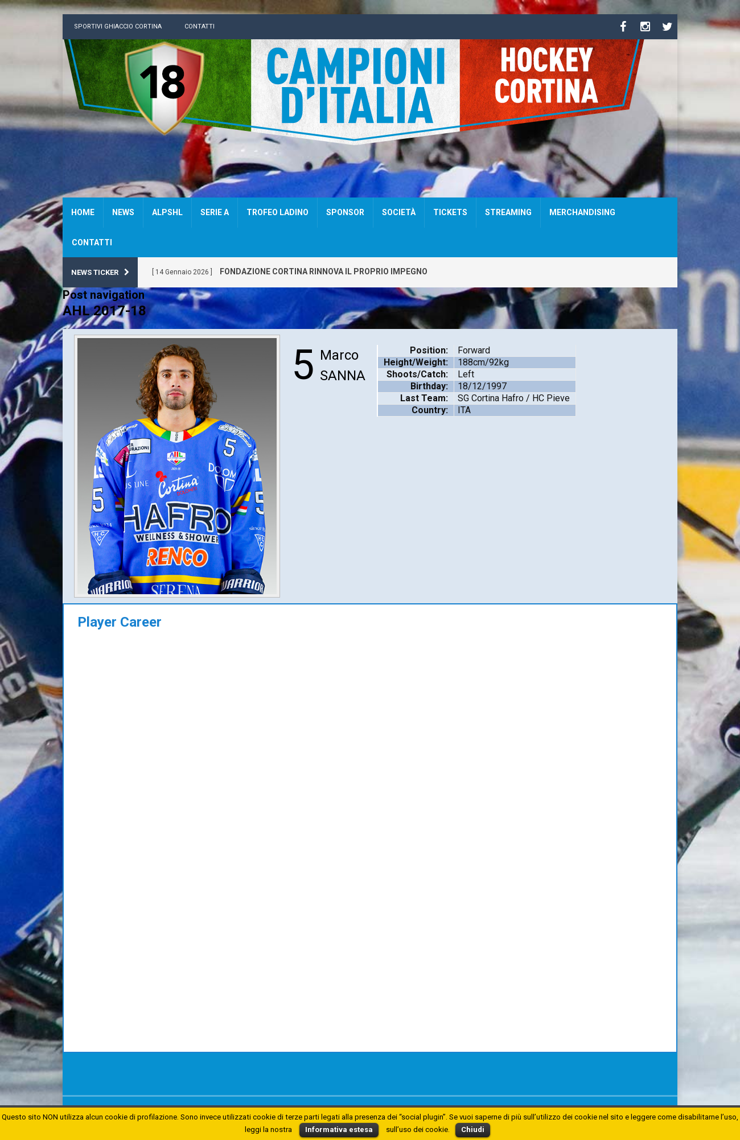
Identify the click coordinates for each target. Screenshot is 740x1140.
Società (399, 212)
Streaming (508, 212)
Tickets (450, 212)
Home (82, 212)
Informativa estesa (339, 1129)
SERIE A (214, 212)
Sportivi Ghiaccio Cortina (118, 26)
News (123, 212)
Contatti (199, 26)
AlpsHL (167, 212)
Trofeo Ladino (277, 212)
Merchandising (582, 212)
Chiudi (472, 1129)
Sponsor (345, 212)
